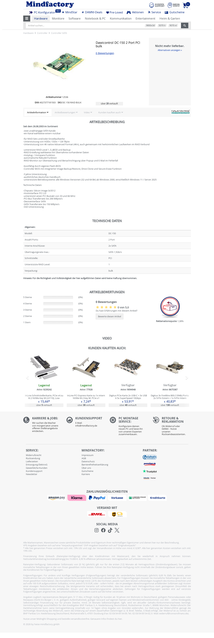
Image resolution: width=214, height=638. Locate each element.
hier (120, 618)
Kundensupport (34, 471)
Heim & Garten (169, 18)
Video (87, 112)
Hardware (41, 18)
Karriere (86, 474)
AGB (84, 458)
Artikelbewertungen (65, 112)
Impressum (87, 455)
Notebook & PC (95, 18)
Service (154, 12)
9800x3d (150, 25)
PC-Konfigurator (43, 11)
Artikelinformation (36, 112)
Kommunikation (121, 18)
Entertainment (145, 18)
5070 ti (162, 25)
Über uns (86, 467)
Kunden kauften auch (109, 112)
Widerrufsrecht (33, 455)
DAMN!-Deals (91, 12)
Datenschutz (88, 461)
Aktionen (135, 12)
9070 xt (173, 25)
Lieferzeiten (32, 461)
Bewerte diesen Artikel (109, 316)
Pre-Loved (114, 12)
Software (74, 18)
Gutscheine (174, 12)
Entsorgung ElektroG (36, 464)
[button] (26, 18)
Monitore (58, 18)
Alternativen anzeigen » (170, 50)
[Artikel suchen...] (103, 25)
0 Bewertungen (105, 53)
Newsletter (31, 474)
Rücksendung (33, 458)
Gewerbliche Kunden (36, 467)
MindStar (69, 12)
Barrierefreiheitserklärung (95, 464)
